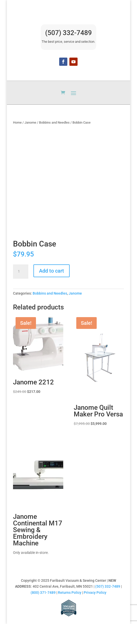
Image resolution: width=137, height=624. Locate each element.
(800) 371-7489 (43, 592)
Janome (30, 122)
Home (17, 122)
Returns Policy (69, 592)
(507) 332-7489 (68, 33)
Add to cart (51, 271)
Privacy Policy (95, 592)
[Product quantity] (20, 271)
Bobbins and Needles (54, 122)
